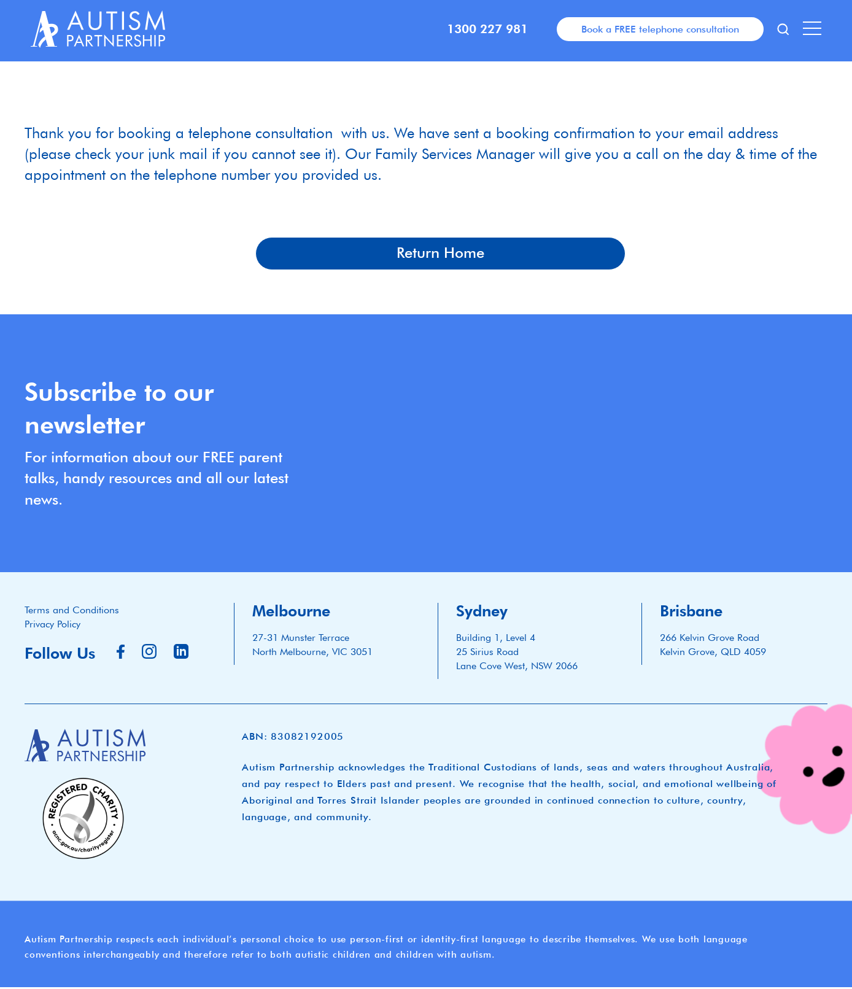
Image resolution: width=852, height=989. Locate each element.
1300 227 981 (487, 28)
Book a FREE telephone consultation (660, 29)
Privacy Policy (52, 625)
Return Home (440, 254)
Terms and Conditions (72, 611)
